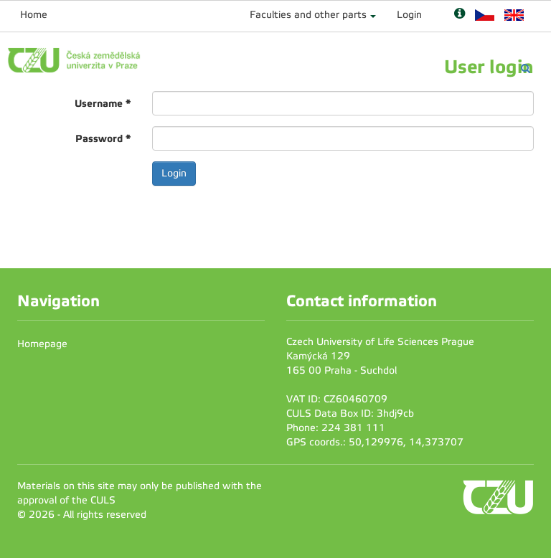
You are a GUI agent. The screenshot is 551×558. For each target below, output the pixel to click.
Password (103, 138)
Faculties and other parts (308, 14)
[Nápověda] (459, 14)
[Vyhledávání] (525, 68)
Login (409, 14)
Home (33, 14)
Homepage (42, 344)
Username (103, 103)
